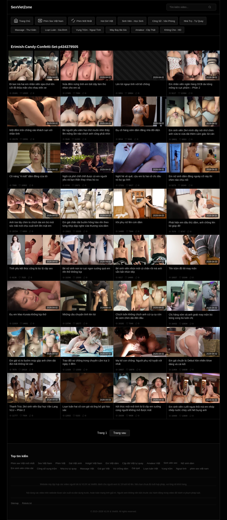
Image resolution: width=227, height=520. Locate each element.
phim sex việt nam (199, 468)
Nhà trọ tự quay (68, 468)
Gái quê (136, 468)
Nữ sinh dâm (187, 463)
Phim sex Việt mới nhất (22, 463)
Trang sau (119, 432)
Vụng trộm (167, 468)
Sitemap (15, 503)
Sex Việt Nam (45, 463)
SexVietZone (21, 7)
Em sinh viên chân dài (22, 468)
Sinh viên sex (170, 463)
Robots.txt (27, 503)
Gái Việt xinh (75, 463)
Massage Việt (87, 468)
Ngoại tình (181, 468)
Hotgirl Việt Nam (93, 463)
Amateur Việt (153, 463)
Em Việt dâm (112, 463)
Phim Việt (60, 463)
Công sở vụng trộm (47, 468)
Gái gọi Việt (104, 468)
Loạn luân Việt (150, 468)
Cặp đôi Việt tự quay (132, 463)
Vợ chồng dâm (120, 468)
